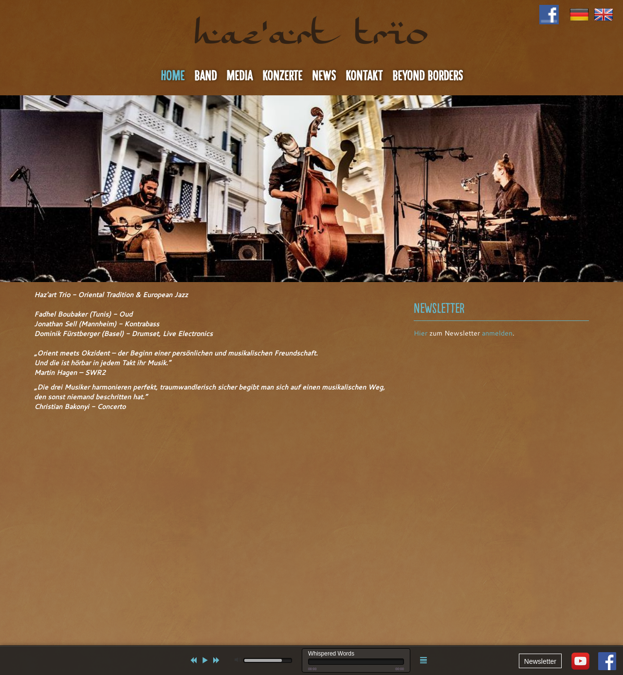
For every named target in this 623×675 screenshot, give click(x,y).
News (324, 76)
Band (205, 76)
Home (172, 76)
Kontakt (364, 76)
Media (239, 76)
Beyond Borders (427, 76)
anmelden (497, 333)
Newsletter (540, 661)
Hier (420, 333)
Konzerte (282, 76)
